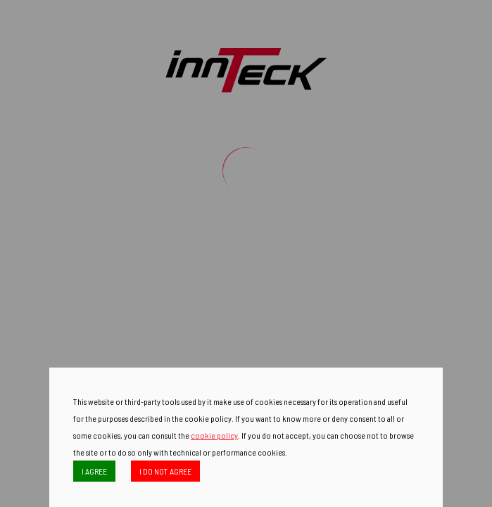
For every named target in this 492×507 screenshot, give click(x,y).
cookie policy (214, 435)
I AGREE (94, 471)
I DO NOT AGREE (165, 471)
